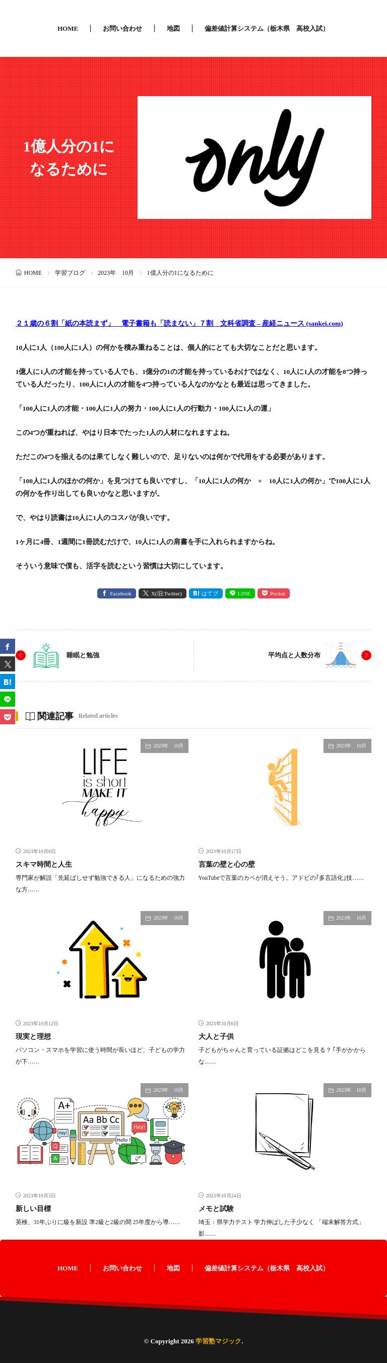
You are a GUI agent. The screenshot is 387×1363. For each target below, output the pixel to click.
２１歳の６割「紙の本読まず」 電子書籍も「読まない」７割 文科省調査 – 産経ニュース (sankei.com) (179, 323)
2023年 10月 (116, 272)
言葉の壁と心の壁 (227, 864)
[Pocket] (7, 716)
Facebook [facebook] (121, 593)
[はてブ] (7, 681)
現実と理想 (33, 1036)
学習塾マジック (218, 1341)
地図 (173, 28)
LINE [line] (244, 593)
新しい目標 (33, 1209)
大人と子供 (216, 1036)
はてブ (210, 593)
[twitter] (7, 663)
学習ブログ (70, 272)
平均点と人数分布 (294, 655)
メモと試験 (216, 1209)
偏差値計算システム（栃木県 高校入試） (267, 28)
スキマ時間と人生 (44, 864)
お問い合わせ (122, 28)
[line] (7, 699)
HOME (67, 28)
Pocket (277, 593)
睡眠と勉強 (83, 655)
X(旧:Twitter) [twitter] (166, 593)
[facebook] (7, 646)
